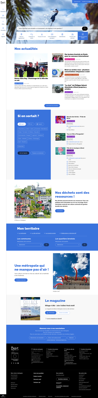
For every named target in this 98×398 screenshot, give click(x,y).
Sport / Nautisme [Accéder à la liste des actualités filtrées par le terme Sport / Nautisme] (19, 83)
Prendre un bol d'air (21, 280)
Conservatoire (82, 378)
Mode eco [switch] (3, 396)
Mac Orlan (81, 380)
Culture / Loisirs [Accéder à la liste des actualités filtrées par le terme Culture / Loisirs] (69, 92)
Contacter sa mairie (31, 36)
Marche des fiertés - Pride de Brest (76, 117)
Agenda (3, 35)
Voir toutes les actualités (52, 105)
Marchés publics (14, 384)
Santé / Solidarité (22, 138)
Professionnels (77, 1)
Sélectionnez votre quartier (61, 241)
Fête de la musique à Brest (75, 148)
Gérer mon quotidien (39, 373)
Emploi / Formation (22, 132)
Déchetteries (62, 35)
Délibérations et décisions (68, 233)
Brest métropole (14, 375)
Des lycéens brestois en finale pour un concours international (77, 55)
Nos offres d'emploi (60, 375)
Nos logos (50, 396)
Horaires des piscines (72, 36)
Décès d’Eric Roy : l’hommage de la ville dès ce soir (31, 79)
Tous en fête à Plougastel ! (75, 134)
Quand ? (39, 124)
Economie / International (41, 128)
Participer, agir (37, 382)
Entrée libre (21, 146)
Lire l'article (60, 210)
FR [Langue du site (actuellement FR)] (96, 1)
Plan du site (13, 388)
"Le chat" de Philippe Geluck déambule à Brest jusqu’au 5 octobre (76, 87)
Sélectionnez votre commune (24, 241)
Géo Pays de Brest (83, 387)
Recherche (3, 10)
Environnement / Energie (24, 135)
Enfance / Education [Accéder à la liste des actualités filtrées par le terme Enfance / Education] (70, 59)
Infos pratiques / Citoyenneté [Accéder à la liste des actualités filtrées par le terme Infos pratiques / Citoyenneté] (72, 74)
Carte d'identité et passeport (52, 36)
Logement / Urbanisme (37, 135)
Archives (81, 376)
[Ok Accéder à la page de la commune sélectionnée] (46, 244)
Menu (3, 23)
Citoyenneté (21, 128)
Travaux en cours (41, 35)
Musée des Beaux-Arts (84, 382)
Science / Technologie (33, 138)
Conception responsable (76, 396)
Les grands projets (51, 233)
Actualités (3, 29)
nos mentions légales (68, 334)
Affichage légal (14, 386)
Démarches (3, 16)
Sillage (80, 384)
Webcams (13, 382)
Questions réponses (63, 379)
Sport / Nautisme (22, 141)
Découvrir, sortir (37, 379)
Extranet (58, 383)
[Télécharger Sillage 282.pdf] (50, 312)
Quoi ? (21, 124)
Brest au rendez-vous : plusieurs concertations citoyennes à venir (77, 71)
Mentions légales (42, 396)
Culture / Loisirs (29, 128)
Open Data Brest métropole (85, 389)
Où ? (30, 124)
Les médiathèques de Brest (85, 385)
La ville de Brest (36, 233)
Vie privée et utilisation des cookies (62, 396)
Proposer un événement (38, 153)
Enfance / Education (34, 132)
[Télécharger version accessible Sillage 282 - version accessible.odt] (63, 312)
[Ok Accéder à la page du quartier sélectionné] (84, 244)
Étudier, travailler (38, 376)
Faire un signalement (21, 36)
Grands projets (14, 378)
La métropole (22, 233)
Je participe (81, 375)
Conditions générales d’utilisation (29, 396)
